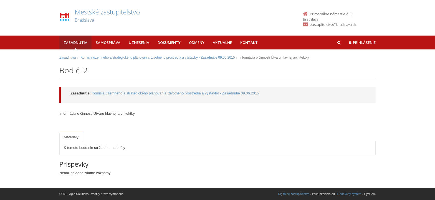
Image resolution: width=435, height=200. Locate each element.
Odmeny (196, 42)
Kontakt (249, 42)
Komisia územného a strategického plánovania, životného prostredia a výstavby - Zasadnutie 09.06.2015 (157, 57)
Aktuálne (222, 42)
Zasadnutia (75, 42)
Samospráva (108, 42)
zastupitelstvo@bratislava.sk (333, 24)
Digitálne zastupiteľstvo (293, 194)
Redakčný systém (349, 194)
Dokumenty (169, 42)
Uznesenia (139, 42)
